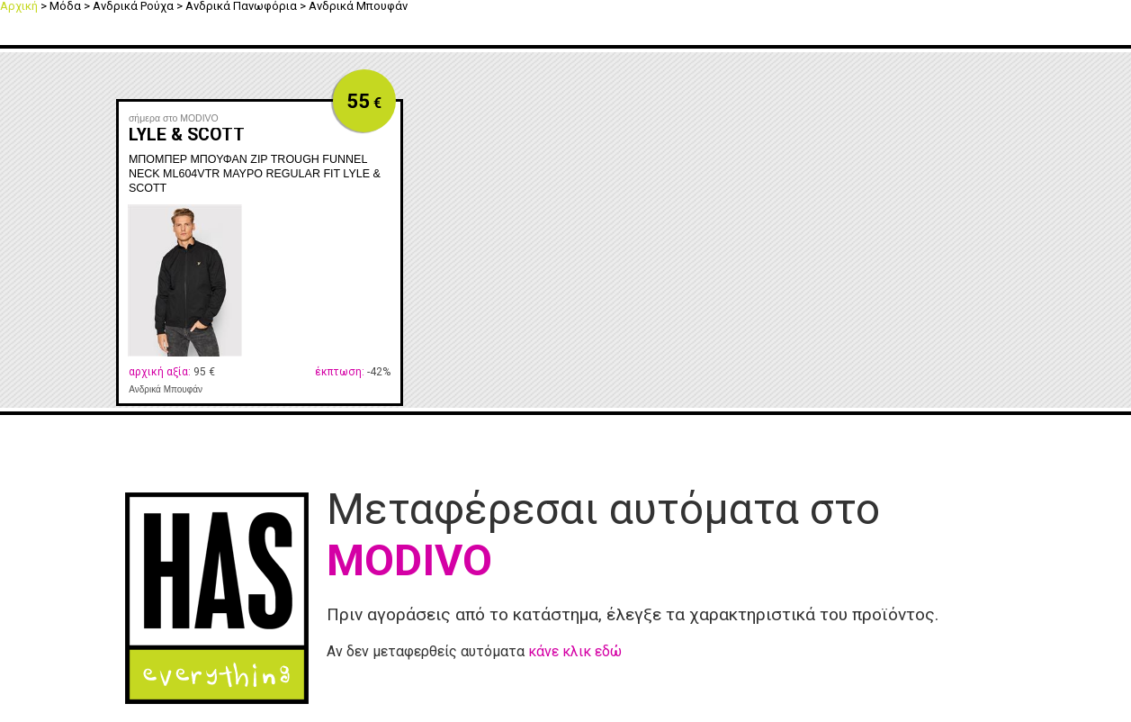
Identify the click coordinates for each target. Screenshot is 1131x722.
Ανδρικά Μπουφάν (165, 389)
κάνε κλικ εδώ (575, 651)
